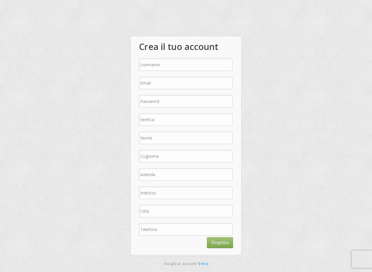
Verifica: (147, 119)
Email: (145, 83)
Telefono (149, 229)
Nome (146, 138)
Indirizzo (148, 193)
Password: (150, 101)
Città (144, 211)
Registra (220, 242)
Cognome (149, 156)
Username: (150, 64)
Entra (203, 263)
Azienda (147, 174)
